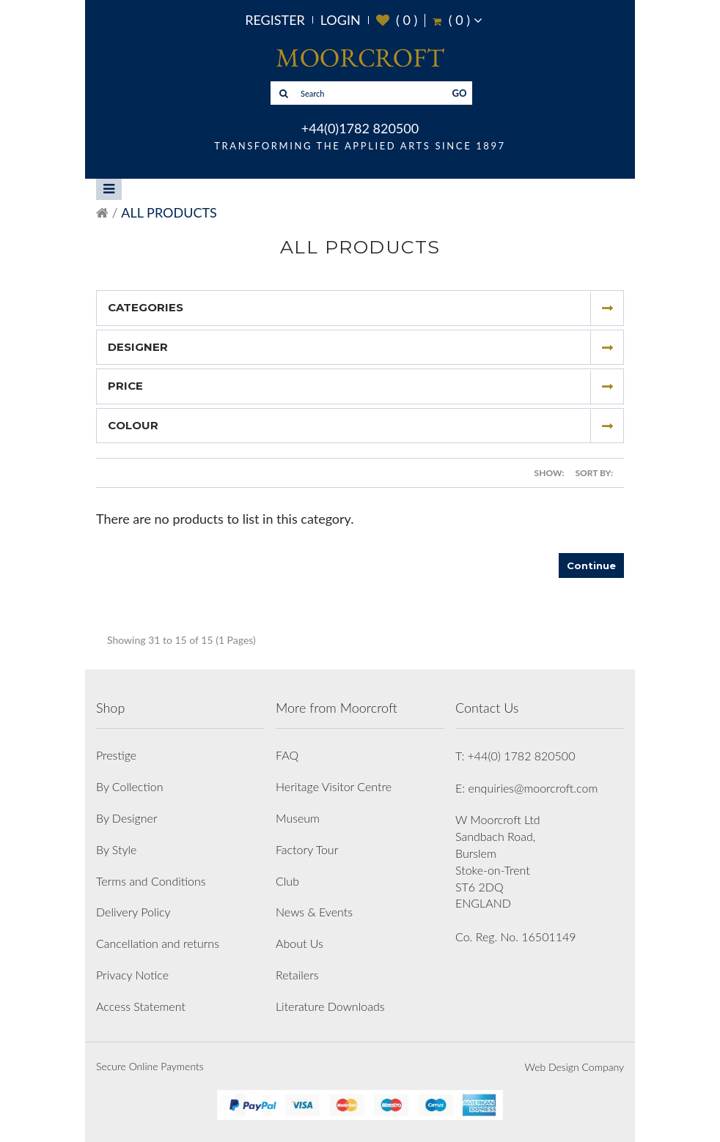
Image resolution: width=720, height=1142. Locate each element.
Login (340, 19)
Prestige (116, 755)
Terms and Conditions (151, 881)
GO (459, 93)
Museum (298, 818)
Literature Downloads (330, 1006)
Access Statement (140, 1006)
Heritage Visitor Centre (334, 786)
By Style (116, 849)
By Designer (127, 818)
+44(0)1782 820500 (360, 128)
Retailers (297, 975)
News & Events (314, 912)
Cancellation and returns (157, 943)
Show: (550, 472)
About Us (299, 943)
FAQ (287, 755)
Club (287, 881)
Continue (591, 565)
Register (275, 19)
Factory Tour (307, 849)
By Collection (129, 786)
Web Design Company (574, 1067)
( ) (397, 20)
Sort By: (595, 472)
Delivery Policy (133, 912)
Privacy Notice (132, 975)
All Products (168, 212)
